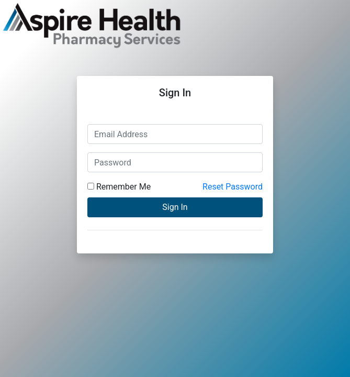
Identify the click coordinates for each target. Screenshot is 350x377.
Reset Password (232, 187)
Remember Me (119, 187)
